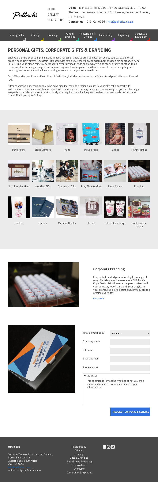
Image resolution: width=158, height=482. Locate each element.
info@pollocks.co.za (120, 21)
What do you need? (93, 332)
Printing (35, 35)
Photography (17, 35)
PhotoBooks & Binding (88, 35)
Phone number (91, 367)
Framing (52, 35)
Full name (88, 349)
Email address (91, 358)
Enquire (98, 298)
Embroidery (105, 35)
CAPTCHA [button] (92, 376)
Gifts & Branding (70, 35)
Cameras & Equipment (141, 35)
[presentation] (115, 396)
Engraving (123, 35)
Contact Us (55, 20)
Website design (15, 470)
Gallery (53, 15)
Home (51, 9)
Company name (91, 341)
